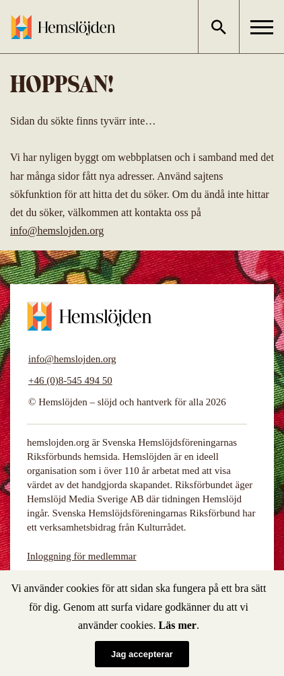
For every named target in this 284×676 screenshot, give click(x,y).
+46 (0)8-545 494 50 (70, 380)
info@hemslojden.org (57, 230)
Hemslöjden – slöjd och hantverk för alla (63, 26)
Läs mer (178, 625)
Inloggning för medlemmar (81, 556)
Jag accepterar (142, 654)
